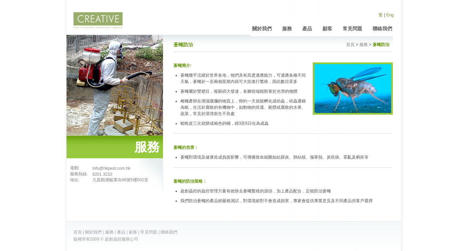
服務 (287, 28)
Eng (390, 15)
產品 (307, 28)
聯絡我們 (382, 28)
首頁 (350, 44)
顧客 (327, 28)
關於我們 (262, 28)
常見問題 (352, 28)
